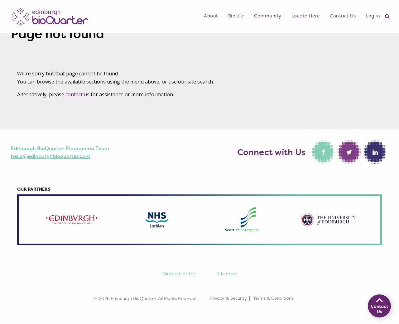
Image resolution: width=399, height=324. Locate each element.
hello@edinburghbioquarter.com (50, 156)
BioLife (236, 16)
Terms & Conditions (273, 298)
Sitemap (227, 273)
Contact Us (343, 16)
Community (267, 16)
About (211, 16)
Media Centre (178, 273)
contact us (77, 94)
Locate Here (305, 16)
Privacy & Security (228, 298)
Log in (373, 16)
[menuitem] (211, 16)
